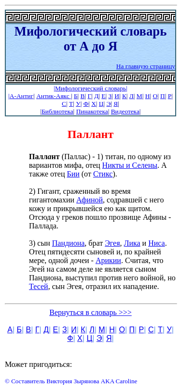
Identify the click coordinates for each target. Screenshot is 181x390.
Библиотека (57, 111)
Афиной (89, 200)
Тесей (38, 286)
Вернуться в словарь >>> (90, 312)
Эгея (112, 243)
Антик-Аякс (53, 96)
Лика (132, 243)
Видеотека (125, 111)
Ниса (156, 243)
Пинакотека (92, 111)
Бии (73, 174)
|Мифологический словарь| (90, 88)
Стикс (103, 174)
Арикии (108, 260)
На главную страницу (145, 66)
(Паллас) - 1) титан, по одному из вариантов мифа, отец (100, 160)
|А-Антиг (20, 96)
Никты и (117, 165)
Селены (144, 165)
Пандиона (68, 243)
